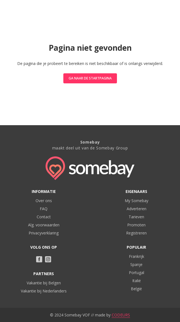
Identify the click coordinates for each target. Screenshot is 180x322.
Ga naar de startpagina (90, 78)
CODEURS (121, 315)
